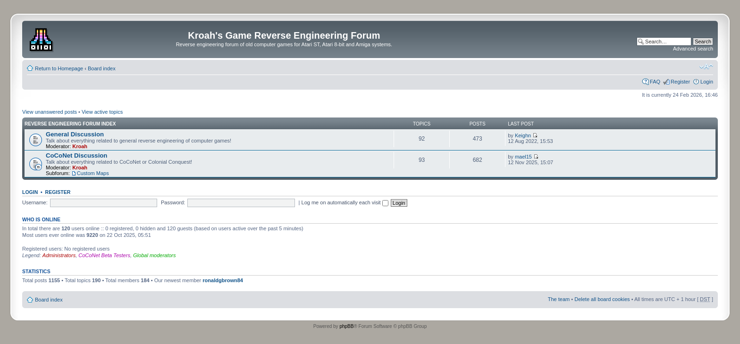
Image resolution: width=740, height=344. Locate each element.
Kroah (79, 146)
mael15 (523, 156)
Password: (173, 202)
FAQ (655, 81)
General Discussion (75, 134)
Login (706, 81)
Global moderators (154, 255)
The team (559, 299)
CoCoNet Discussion (76, 155)
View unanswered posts (49, 112)
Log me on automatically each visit (345, 202)
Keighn (523, 135)
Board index (102, 68)
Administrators (59, 255)
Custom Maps (93, 173)
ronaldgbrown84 (222, 280)
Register (680, 81)
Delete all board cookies (602, 299)
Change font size (706, 66)
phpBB (346, 326)
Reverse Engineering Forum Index (70, 123)
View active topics (102, 112)
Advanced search (693, 48)
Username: (35, 202)
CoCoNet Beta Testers (104, 255)
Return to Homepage (59, 68)
